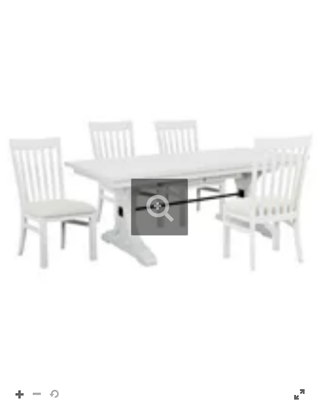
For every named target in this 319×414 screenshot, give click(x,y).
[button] (159, 207)
